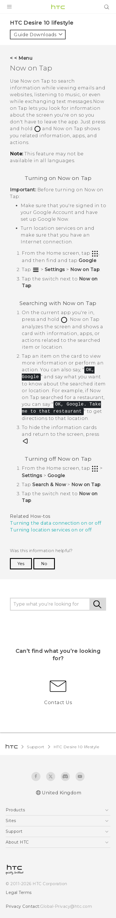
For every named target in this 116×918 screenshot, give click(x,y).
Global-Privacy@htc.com (62, 862)
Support (34, 702)
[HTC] (58, 6)
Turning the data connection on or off (51, 478)
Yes (21, 519)
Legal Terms (17, 848)
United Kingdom (61, 748)
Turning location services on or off (48, 485)
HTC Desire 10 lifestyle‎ (72, 702)
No (43, 519)
